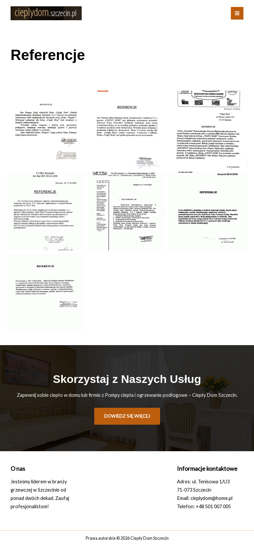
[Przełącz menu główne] (237, 13)
